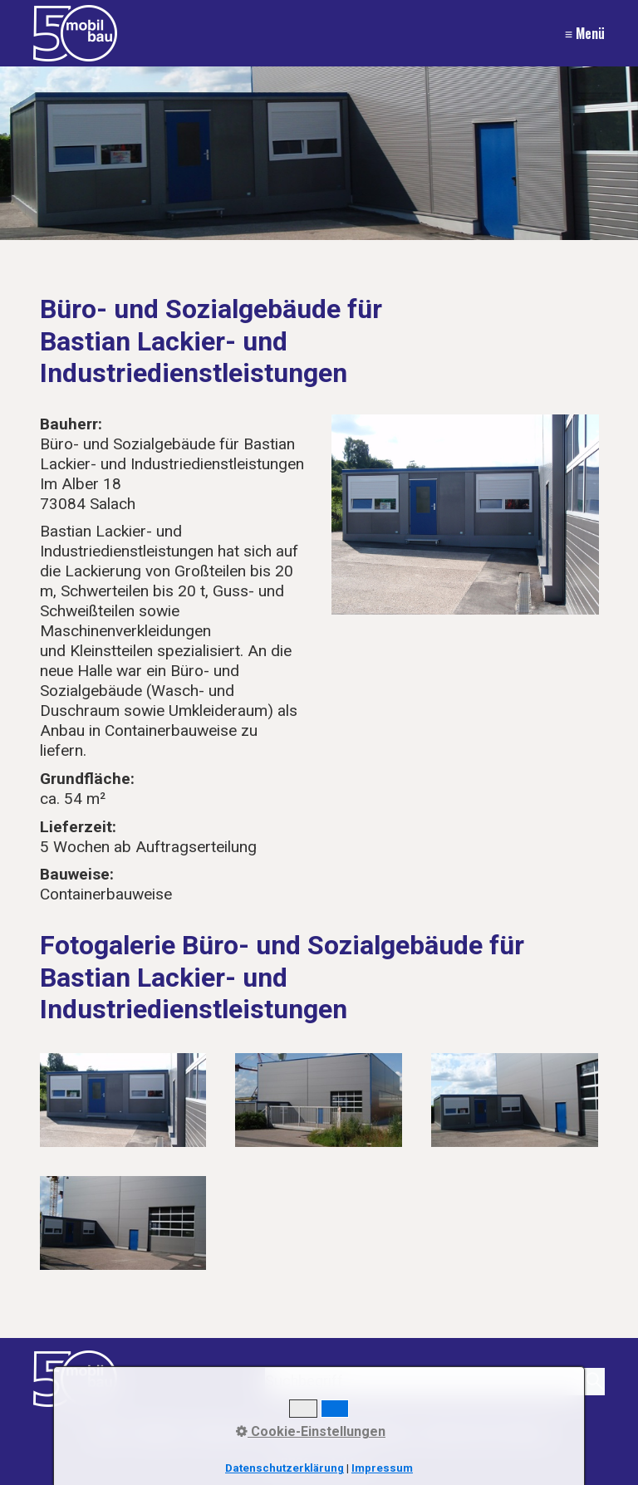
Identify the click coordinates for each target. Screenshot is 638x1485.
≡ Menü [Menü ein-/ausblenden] (585, 33)
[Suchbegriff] (435, 1381)
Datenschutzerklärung (342, 1432)
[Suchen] (593, 1381)
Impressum (226, 1432)
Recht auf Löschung (485, 1432)
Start (106, 1432)
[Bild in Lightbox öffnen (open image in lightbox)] (465, 514)
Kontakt (156, 1432)
